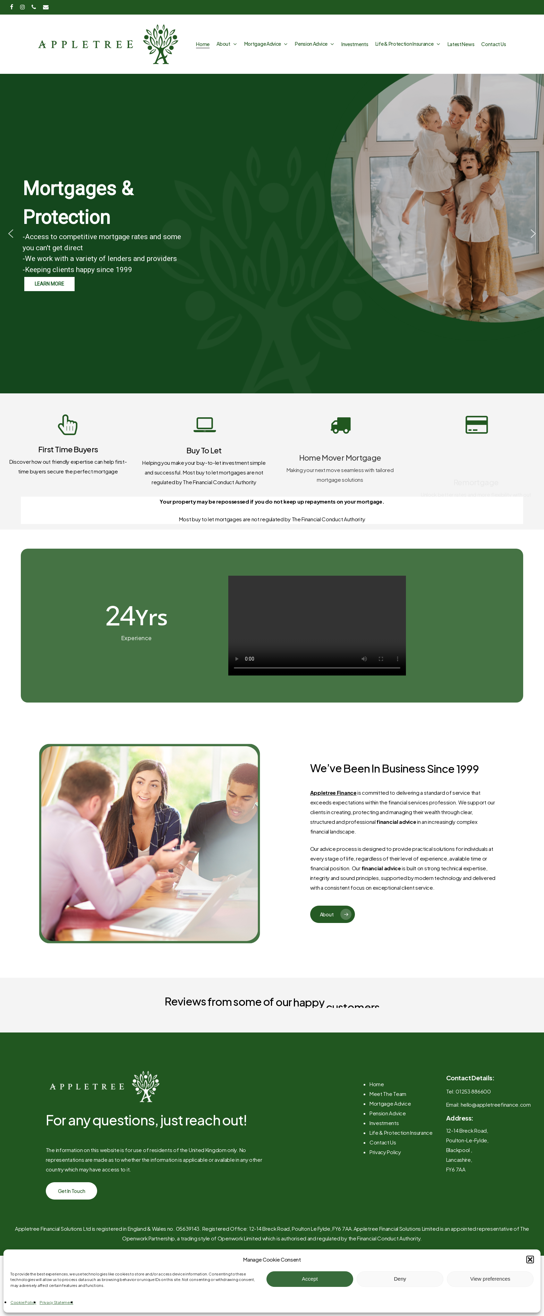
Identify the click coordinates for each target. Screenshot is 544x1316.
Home (376, 1107)
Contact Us (382, 1165)
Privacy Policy (385, 1175)
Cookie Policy (23, 1302)
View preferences (490, 1279)
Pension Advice (387, 1136)
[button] (530, 1259)
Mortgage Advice (390, 1126)
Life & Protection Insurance (401, 1155)
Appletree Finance (333, 792)
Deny (400, 1279)
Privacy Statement (56, 1302)
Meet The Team (387, 1117)
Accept (310, 1279)
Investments (384, 1146)
